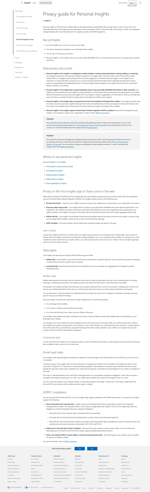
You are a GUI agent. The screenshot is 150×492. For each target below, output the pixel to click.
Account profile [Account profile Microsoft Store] (35, 459)
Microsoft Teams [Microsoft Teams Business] (79, 475)
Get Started (19, 11)
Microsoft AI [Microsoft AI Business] (78, 459)
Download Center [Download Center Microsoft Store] (35, 462)
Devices (60, 3)
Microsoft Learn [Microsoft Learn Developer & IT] (102, 465)
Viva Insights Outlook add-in (63, 125)
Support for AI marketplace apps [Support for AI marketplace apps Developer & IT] (106, 468)
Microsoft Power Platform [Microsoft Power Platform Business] (81, 472)
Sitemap (66, 488)
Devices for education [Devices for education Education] (59, 462)
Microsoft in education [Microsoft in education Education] (59, 459)
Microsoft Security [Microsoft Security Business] (79, 462)
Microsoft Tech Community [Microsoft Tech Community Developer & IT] (105, 472)
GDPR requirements (102, 113)
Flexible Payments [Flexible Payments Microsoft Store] (35, 481)
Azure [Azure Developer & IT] (100, 459)
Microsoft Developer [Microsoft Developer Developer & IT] (104, 462)
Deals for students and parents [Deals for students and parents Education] (61, 478)
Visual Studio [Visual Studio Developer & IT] (102, 481)
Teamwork (18, 72)
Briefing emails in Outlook (55, 175)
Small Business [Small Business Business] (78, 481)
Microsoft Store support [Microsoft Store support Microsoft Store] (37, 465)
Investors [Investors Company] (123, 472)
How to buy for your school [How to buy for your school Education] (60, 472)
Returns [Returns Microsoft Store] (33, 468)
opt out (62, 53)
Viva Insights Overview (24, 16)
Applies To (48, 21)
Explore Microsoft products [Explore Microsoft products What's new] (14, 478)
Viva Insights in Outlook (54, 170)
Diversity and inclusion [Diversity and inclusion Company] (126, 475)
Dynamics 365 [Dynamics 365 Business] (78, 465)
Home (17, 58)
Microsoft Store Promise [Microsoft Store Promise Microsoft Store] (37, 478)
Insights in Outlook (21, 77)
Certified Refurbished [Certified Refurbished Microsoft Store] (36, 475)
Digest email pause (66, 147)
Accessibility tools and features (27, 51)
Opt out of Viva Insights (24, 45)
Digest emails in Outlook (54, 179)
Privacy (83, 488)
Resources (83, 3)
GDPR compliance (70, 441)
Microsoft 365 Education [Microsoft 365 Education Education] (60, 468)
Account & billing (71, 3)
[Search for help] (127, 2)
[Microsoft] (14, 3)
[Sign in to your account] (137, 2)
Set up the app (21, 34)
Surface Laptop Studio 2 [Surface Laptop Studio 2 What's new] (13, 465)
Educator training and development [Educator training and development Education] (62, 475)
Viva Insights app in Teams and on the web (91, 125)
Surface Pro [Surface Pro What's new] (10, 459)
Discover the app (22, 28)
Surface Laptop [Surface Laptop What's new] (11, 462)
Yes (80, 449)
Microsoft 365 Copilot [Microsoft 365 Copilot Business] (80, 478)
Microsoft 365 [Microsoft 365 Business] (78, 468)
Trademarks (100, 488)
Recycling (117, 488)
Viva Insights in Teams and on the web (59, 166)
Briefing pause (92, 127)
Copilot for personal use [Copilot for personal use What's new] (13, 472)
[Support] (27, 3)
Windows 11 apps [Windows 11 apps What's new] (12, 481)
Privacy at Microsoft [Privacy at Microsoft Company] (126, 468)
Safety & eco (109, 488)
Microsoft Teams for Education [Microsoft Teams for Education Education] (61, 465)
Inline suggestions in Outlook (56, 183)
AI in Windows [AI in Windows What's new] (11, 475)
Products (51, 3)
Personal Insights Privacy (25, 39)
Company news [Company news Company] (125, 465)
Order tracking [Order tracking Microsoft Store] (34, 472)
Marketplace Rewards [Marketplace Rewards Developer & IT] (104, 478)
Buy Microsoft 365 (95, 3)
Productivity (19, 67)
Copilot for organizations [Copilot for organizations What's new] (14, 468)
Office (44, 3)
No (92, 449)
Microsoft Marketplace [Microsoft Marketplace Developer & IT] (104, 475)
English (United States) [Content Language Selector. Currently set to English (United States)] (16, 487)
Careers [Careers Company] (123, 459)
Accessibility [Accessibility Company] (124, 478)
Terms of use (91, 488)
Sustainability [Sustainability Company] (124, 481)
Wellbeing (18, 63)
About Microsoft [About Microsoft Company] (125, 462)
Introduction (20, 22)
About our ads (125, 488)
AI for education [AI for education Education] (57, 481)
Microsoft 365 (36, 3)
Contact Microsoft (75, 488)
